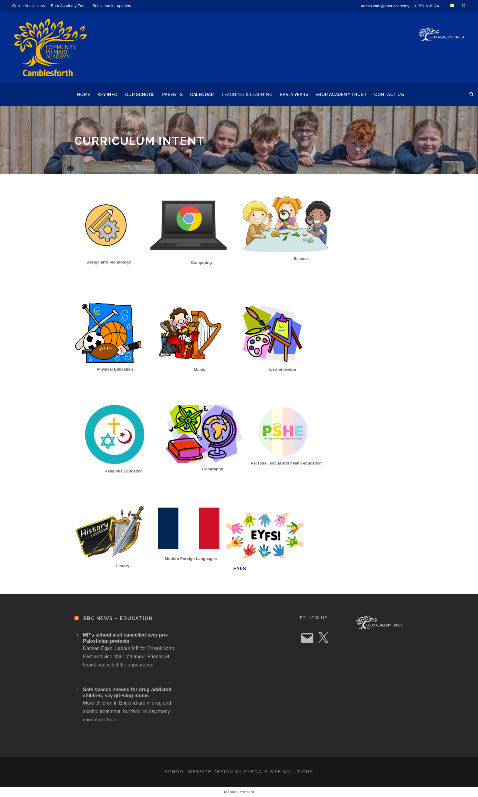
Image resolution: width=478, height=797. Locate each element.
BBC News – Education (118, 618)
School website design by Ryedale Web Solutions (239, 771)
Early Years (294, 94)
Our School (140, 94)
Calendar (202, 94)
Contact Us (389, 94)
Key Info (108, 94)
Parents (172, 94)
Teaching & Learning (247, 94)
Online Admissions (28, 5)
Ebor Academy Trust (69, 5)
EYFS (239, 568)
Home (83, 94)
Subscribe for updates (111, 5)
